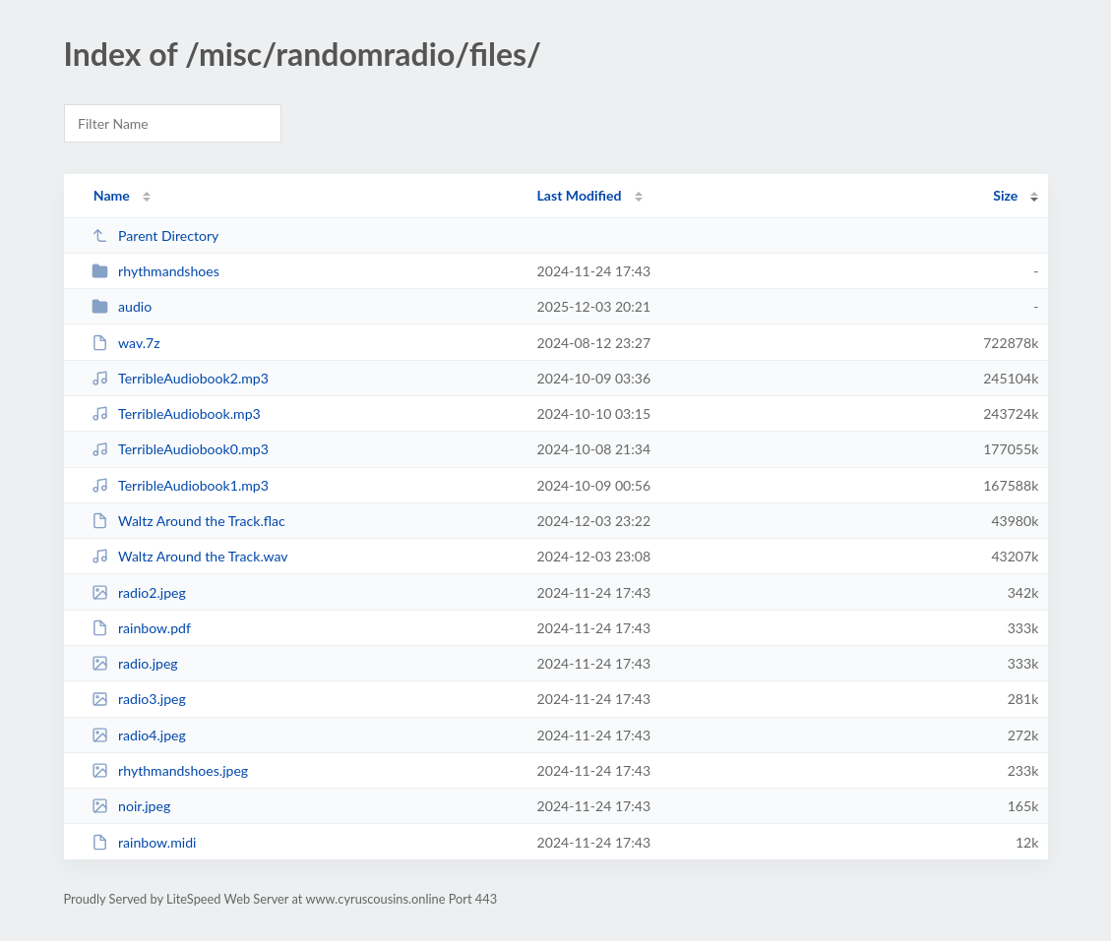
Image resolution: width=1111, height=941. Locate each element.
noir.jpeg (131, 805)
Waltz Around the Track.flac (188, 520)
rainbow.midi (144, 842)
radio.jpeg (135, 663)
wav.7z (126, 342)
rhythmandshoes (155, 271)
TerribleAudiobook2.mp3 (180, 378)
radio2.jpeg (139, 592)
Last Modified (579, 195)
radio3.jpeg (139, 698)
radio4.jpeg (139, 735)
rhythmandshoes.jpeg (170, 770)
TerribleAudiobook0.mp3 (180, 449)
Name (111, 195)
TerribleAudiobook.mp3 (176, 413)
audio (122, 306)
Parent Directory (155, 235)
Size (1005, 195)
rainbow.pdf (141, 627)
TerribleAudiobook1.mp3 (180, 485)
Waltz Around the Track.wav (190, 556)
